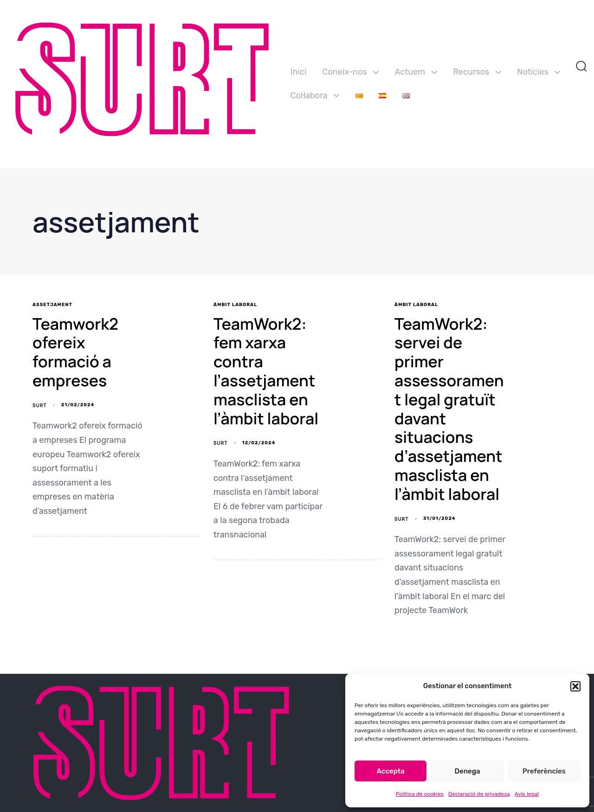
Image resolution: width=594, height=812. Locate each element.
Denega (467, 771)
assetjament (52, 304)
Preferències (544, 771)
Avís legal (527, 794)
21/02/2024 (78, 405)
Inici (298, 72)
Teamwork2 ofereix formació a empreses (75, 352)
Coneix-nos (351, 72)
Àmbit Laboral (235, 304)
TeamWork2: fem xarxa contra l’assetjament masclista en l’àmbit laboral (265, 371)
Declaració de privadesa (479, 794)
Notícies (538, 72)
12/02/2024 (259, 443)
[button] (575, 686)
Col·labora (315, 95)
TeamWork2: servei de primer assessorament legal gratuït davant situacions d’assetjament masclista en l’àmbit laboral (449, 409)
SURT (39, 405)
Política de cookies (420, 794)
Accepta (391, 771)
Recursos (477, 72)
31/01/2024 (439, 518)
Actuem (415, 72)
